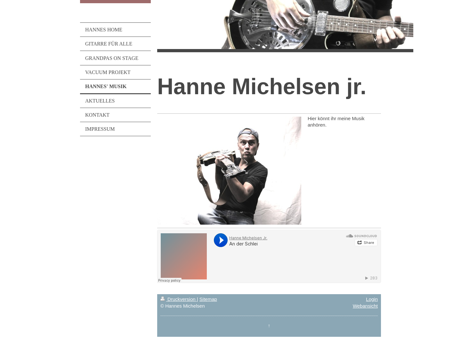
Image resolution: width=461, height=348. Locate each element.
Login (372, 299)
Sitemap (208, 299)
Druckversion (178, 299)
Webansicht (365, 306)
